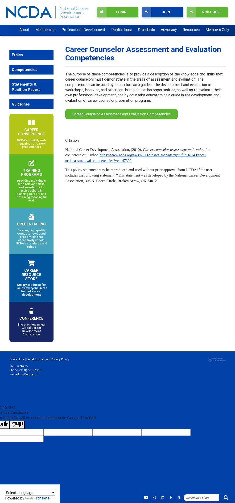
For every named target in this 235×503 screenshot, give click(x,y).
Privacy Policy (60, 359)
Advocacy (169, 29)
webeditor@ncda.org (23, 374)
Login (111, 12)
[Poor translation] (17, 424)
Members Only (217, 29)
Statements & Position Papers (26, 87)
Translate (37, 498)
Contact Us (16, 359)
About (24, 29)
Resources (191, 29)
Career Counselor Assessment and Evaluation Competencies (121, 114)
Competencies (24, 69)
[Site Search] (201, 497)
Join (156, 12)
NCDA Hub (203, 12)
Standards (146, 29)
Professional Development (83, 29)
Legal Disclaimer (37, 359)
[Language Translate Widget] (30, 492)
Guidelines (21, 104)
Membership (45, 29)
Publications (121, 29)
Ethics (17, 54)
